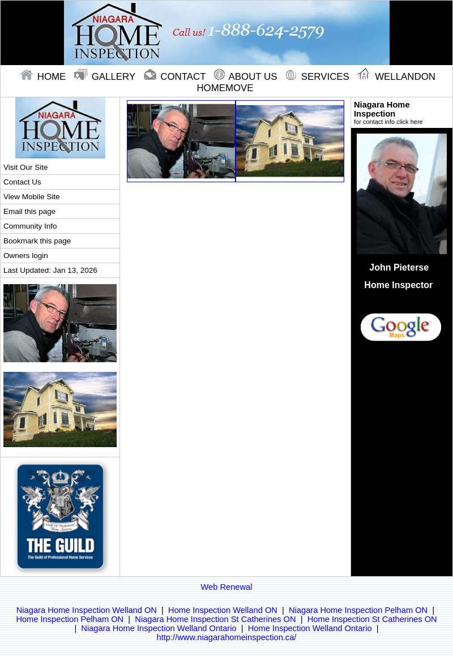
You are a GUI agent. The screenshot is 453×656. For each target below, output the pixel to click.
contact (176, 76)
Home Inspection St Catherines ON (372, 619)
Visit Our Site (25, 167)
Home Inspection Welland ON (222, 610)
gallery (106, 76)
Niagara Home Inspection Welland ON (86, 610)
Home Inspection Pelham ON (69, 619)
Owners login (25, 255)
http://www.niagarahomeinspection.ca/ (227, 637)
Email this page (29, 211)
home (44, 76)
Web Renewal (227, 586)
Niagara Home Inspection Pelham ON (358, 610)
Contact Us (22, 182)
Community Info (30, 226)
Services (318, 76)
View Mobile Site (31, 196)
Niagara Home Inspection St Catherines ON (215, 619)
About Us (247, 76)
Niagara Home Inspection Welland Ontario (158, 628)
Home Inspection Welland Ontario (310, 628)
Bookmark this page (37, 241)
